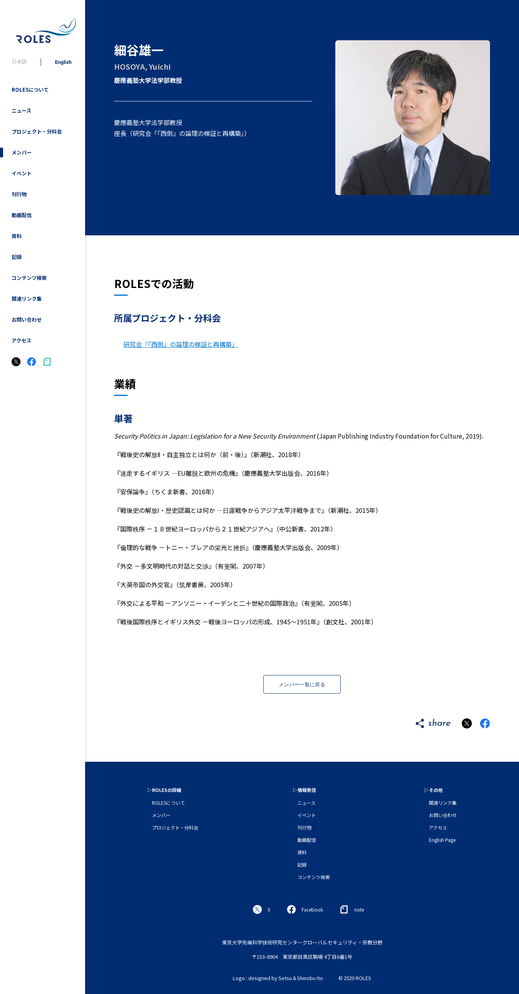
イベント (22, 173)
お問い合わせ (27, 319)
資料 (17, 236)
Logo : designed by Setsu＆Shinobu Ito (278, 978)
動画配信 (22, 215)
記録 (17, 256)
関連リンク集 (27, 298)
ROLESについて (30, 89)
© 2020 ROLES (354, 978)
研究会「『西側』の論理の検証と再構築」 (180, 344)
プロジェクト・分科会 (37, 131)
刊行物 (19, 194)
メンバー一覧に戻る (302, 684)
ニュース (21, 110)
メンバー (22, 152)
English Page (442, 839)
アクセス (21, 340)
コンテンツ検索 (29, 277)
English (63, 62)
